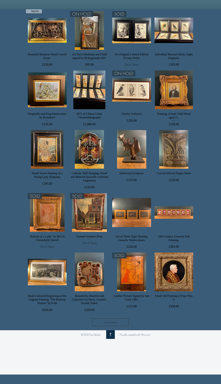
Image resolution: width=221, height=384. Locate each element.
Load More (110, 322)
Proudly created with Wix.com (135, 334)
